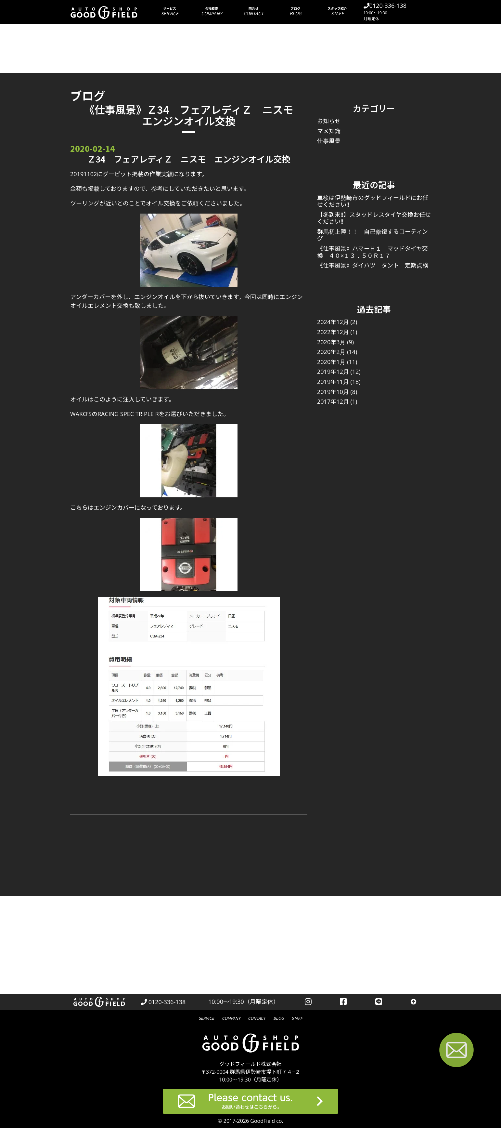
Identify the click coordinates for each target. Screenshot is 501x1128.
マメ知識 (328, 131)
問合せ (253, 11)
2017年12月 (333, 401)
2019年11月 (333, 382)
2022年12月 (333, 332)
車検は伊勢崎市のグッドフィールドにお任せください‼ (372, 201)
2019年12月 (333, 371)
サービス (169, 11)
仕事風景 (328, 141)
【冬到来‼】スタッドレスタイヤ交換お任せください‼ (374, 218)
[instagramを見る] (308, 1001)
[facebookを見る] (343, 1001)
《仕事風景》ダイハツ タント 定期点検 (372, 265)
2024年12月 (333, 322)
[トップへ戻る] (413, 1001)
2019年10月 (333, 392)
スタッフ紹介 (337, 11)
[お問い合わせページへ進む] (456, 1051)
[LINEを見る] (378, 1001)
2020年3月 (331, 342)
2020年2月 (331, 352)
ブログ (295, 11)
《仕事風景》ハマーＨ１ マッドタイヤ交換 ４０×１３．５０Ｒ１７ (372, 251)
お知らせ (328, 121)
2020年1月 (331, 362)
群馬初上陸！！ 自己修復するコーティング (372, 235)
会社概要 (211, 11)
